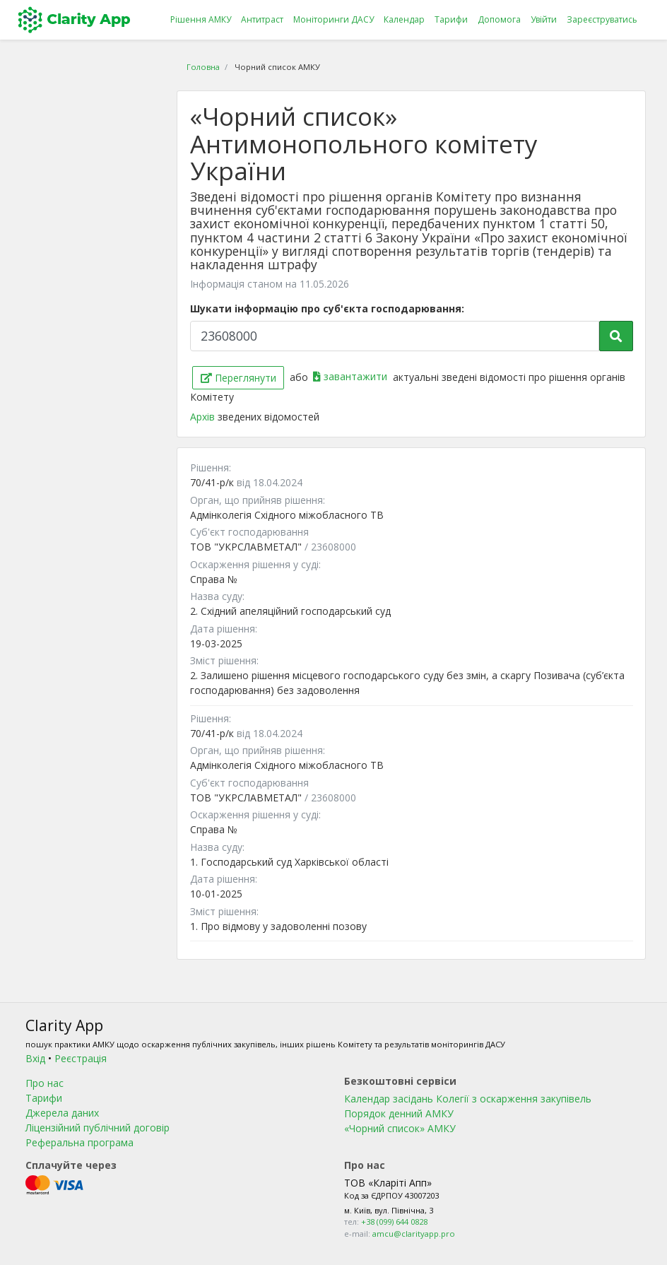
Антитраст (262, 19)
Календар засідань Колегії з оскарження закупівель (467, 1098)
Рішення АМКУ (200, 19)
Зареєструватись (602, 19)
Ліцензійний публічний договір (97, 1127)
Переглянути (238, 377)
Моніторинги (333, 19)
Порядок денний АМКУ (399, 1113)
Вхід (35, 1058)
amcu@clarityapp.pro (413, 1233)
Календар (404, 19)
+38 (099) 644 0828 (394, 1221)
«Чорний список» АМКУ (400, 1128)
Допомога (499, 19)
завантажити (351, 376)
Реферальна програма (79, 1142)
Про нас (44, 1083)
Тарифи (451, 19)
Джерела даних (62, 1112)
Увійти (544, 19)
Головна (203, 66)
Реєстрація (80, 1058)
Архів (204, 416)
